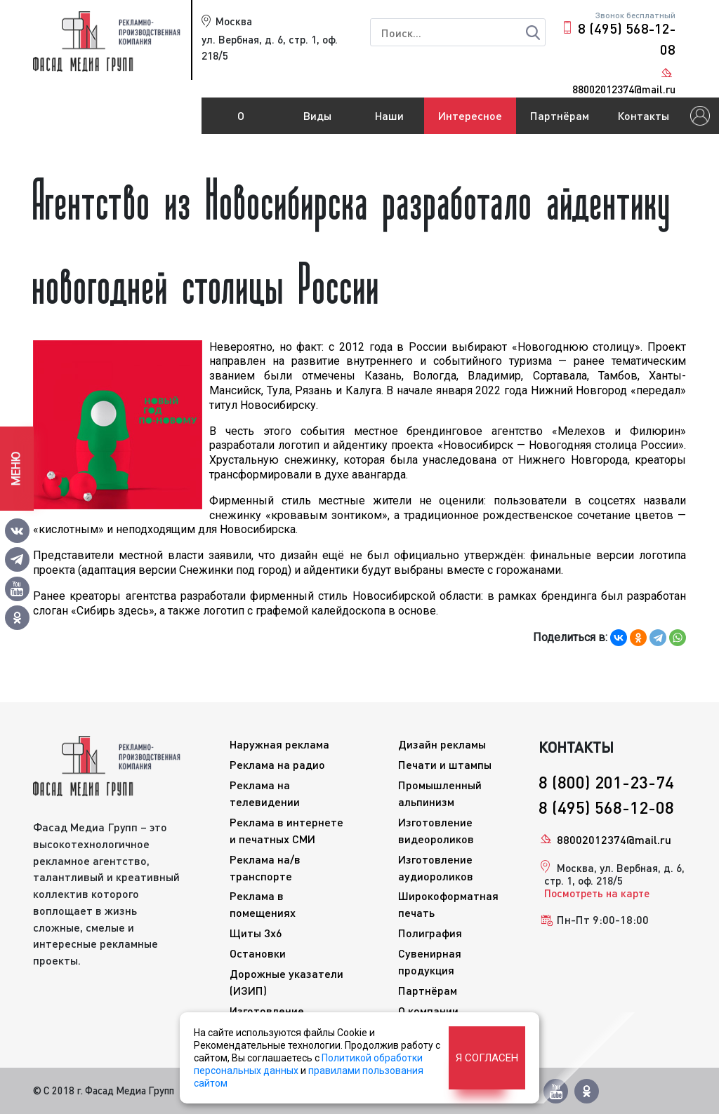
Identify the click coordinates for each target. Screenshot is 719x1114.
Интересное (470, 115)
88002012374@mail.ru (614, 839)
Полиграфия (430, 932)
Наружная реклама (279, 744)
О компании (241, 121)
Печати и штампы (445, 764)
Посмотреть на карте (596, 893)
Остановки (258, 953)
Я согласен (487, 1058)
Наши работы (389, 121)
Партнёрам (559, 115)
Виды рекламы (317, 121)
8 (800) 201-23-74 (606, 782)
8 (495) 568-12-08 (626, 39)
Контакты (643, 115)
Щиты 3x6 (256, 932)
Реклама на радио (277, 764)
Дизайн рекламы (442, 744)
